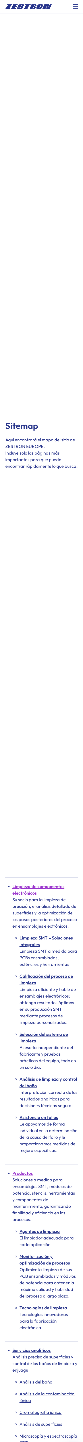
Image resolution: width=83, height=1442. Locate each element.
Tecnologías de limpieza (43, 1307)
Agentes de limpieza (39, 1231)
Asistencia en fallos (38, 1117)
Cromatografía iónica (40, 1412)
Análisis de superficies (40, 1424)
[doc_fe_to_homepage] (28, 6)
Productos (22, 1173)
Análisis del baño (35, 1382)
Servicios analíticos (31, 1350)
